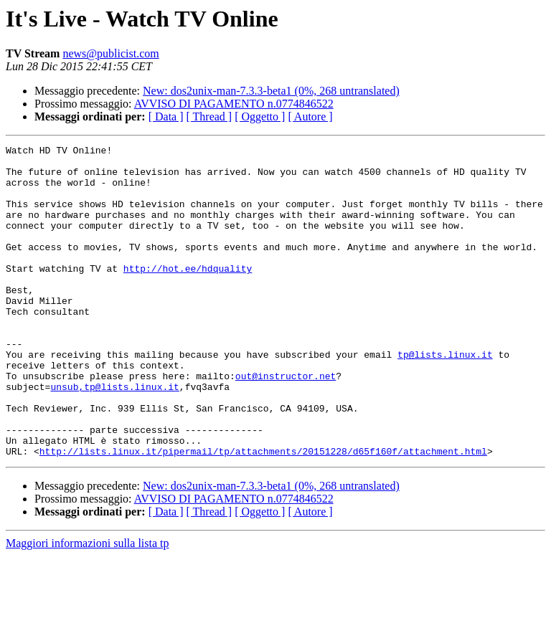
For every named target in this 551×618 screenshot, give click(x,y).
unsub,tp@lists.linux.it (114, 435)
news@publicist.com (110, 53)
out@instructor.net (285, 423)
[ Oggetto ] (260, 116)
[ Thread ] (209, 116)
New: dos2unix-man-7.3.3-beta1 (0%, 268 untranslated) (271, 91)
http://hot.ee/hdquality (187, 293)
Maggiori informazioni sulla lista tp (87, 605)
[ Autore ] (310, 116)
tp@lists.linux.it (445, 397)
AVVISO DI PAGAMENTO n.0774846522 (234, 104)
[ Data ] (166, 116)
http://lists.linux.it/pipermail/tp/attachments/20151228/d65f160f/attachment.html (263, 513)
